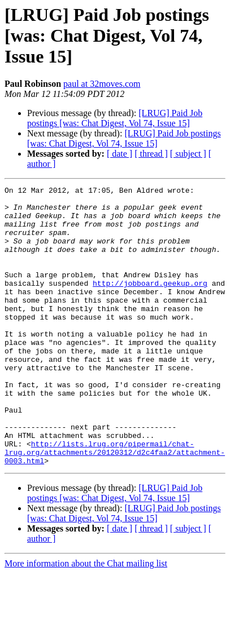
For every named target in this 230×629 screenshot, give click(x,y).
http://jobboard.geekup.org (150, 303)
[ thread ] (151, 153)
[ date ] (119, 153)
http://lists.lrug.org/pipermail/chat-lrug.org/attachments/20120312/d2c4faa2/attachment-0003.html (115, 506)
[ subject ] (188, 153)
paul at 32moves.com (101, 83)
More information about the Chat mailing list (86, 619)
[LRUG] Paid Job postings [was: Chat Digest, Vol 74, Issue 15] (114, 118)
